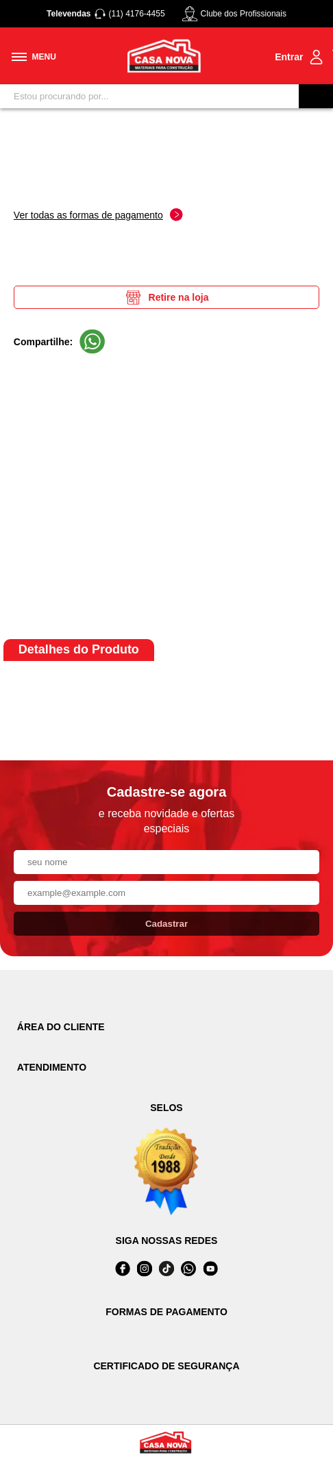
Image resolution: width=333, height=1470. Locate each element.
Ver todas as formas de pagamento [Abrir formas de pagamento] (98, 214)
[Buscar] (316, 96)
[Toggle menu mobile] (34, 57)
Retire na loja (167, 297)
